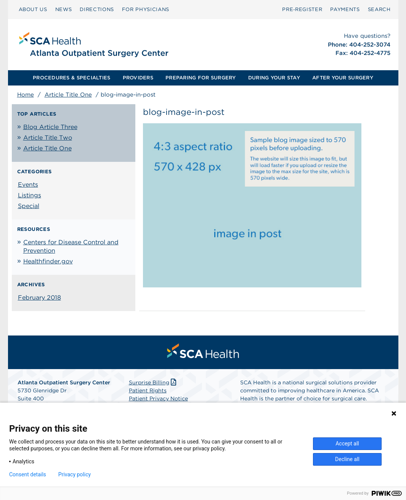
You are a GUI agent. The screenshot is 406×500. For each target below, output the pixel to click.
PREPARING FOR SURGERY (200, 78)
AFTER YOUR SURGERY (342, 78)
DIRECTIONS (97, 9)
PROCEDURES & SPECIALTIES (71, 78)
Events (28, 184)
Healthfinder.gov (48, 261)
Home (25, 94)
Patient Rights (148, 390)
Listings (29, 195)
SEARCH (379, 9)
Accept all (347, 443)
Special (28, 206)
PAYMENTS (344, 9)
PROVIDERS (138, 78)
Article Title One (68, 94)
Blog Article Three (50, 127)
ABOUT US (33, 9)
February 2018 (39, 297)
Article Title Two (47, 137)
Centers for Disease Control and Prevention (71, 246)
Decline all (347, 459)
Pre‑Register (302, 9)
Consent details (27, 474)
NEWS (63, 9)
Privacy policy (74, 474)
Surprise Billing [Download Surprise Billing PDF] (153, 382)
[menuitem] (33, 9)
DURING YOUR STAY (274, 78)
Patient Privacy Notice (158, 398)
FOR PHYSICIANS (145, 9)
